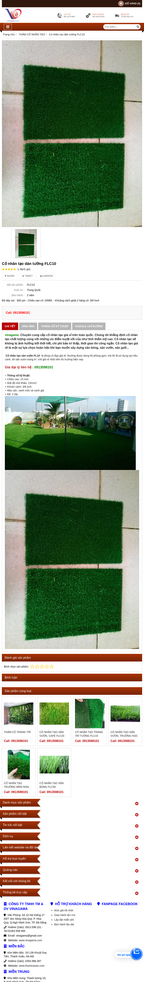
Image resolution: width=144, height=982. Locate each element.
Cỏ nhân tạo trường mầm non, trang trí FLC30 (17, 787)
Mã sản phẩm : (15, 284)
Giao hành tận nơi (64, 915)
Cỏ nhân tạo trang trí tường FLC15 (89, 734)
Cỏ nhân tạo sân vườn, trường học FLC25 (124, 736)
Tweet (27, 276)
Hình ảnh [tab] (28, 326)
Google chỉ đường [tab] (89, 326)
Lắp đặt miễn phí (64, 919)
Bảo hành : (18, 295)
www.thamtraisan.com (32, 965)
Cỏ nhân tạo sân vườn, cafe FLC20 (51, 734)
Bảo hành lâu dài (64, 924)
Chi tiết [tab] (10, 326)
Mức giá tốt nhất (63, 910)
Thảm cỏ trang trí (17, 732)
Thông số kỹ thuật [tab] (54, 326)
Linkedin (46, 276)
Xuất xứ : (19, 289)
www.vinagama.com (30, 940)
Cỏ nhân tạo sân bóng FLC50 (51, 785)
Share (10, 276)
